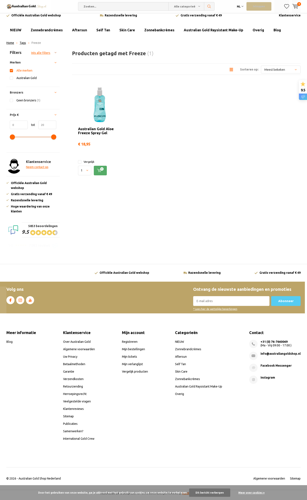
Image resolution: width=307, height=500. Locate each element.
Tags (23, 46)
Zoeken (209, 6)
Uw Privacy (70, 360)
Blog (277, 33)
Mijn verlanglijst (132, 367)
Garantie (68, 374)
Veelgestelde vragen (77, 404)
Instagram (20, 302)
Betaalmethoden (74, 367)
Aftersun (79, 33)
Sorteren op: (249, 72)
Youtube (30, 302)
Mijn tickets (129, 360)
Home (10, 46)
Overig (258, 33)
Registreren (130, 345)
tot (31, 128)
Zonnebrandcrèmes (47, 33)
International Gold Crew (78, 442)
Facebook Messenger (276, 368)
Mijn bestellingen (133, 352)
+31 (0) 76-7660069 (274, 345)
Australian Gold (26, 81)
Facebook (10, 302)
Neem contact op (37, 170)
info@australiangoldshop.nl (281, 357)
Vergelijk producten (135, 374)
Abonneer (286, 304)
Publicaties (70, 427)
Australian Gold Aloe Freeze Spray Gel (96, 134)
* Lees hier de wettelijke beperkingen (215, 312)
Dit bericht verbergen (209, 492)
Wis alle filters (40, 56)
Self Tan (103, 33)
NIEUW (15, 33)
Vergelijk (86, 165)
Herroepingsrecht (75, 397)
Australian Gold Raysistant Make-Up (213, 33)
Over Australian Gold (77, 345)
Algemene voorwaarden (79, 352)
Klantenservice (290, 18)
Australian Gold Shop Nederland (40, 481)
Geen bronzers (28, 103)
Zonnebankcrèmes (159, 33)
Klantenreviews (73, 412)
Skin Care (127, 33)
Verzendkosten (73, 382)
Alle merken (24, 73)
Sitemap (68, 419)
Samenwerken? (73, 434)
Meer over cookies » (251, 492)
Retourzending (73, 389)
